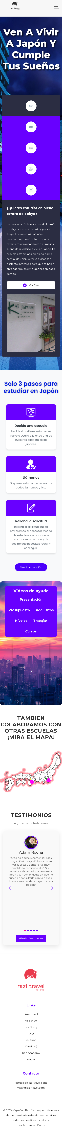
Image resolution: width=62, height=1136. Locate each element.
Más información (31, 567)
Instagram (31, 1059)
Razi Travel (31, 1014)
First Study (31, 1027)
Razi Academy (31, 1052)
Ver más (31, 285)
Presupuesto (19, 610)
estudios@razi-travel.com (31, 1082)
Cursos (31, 631)
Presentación (31, 599)
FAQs (31, 1033)
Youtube (31, 1040)
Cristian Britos (35, 1125)
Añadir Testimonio (31, 938)
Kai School (31, 1020)
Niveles (21, 621)
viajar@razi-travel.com (31, 1087)
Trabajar (40, 621)
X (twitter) (31, 1046)
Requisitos (45, 610)
